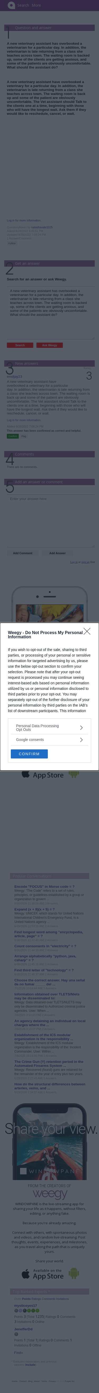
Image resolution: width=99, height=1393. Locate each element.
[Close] (89, 633)
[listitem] (49, 727)
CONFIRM (29, 754)
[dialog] (49, 697)
